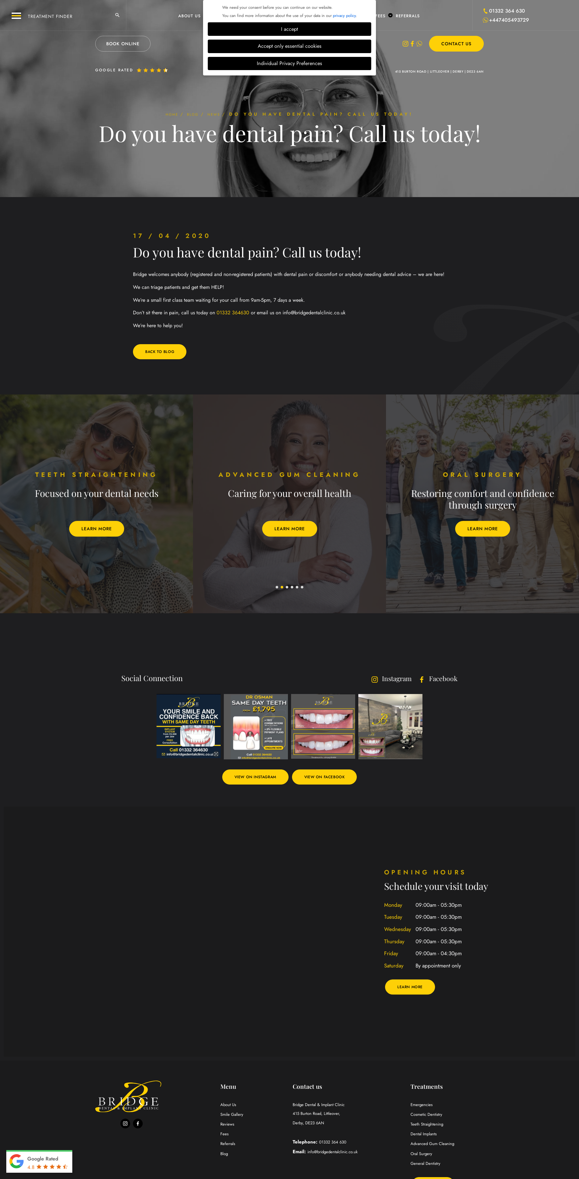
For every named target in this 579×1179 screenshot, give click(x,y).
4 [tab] (292, 588)
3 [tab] (287, 588)
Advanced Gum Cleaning (436, 1144)
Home (163, 114)
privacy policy (344, 16)
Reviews (228, 1125)
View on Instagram (251, 777)
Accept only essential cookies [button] (290, 46)
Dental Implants (426, 1135)
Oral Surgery (423, 1154)
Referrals (408, 16)
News (223, 114)
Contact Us (456, 44)
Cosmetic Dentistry (429, 1115)
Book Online (123, 44)
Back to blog (162, 352)
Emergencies (424, 1105)
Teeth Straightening (430, 1125)
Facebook (435, 679)
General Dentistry (428, 1164)
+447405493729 (509, 20)
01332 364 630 (507, 10)
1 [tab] (277, 588)
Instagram (382, 679)
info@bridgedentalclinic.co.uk (337, 1154)
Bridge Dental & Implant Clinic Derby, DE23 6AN (349, 1115)
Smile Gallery (233, 1115)
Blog (193, 114)
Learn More (96, 529)
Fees (383, 16)
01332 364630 (233, 312)
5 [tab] (297, 588)
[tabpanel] (96, 504)
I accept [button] (289, 29)
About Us (192, 16)
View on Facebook (329, 777)
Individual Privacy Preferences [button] (289, 63)
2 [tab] (282, 588)
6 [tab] (302, 588)
